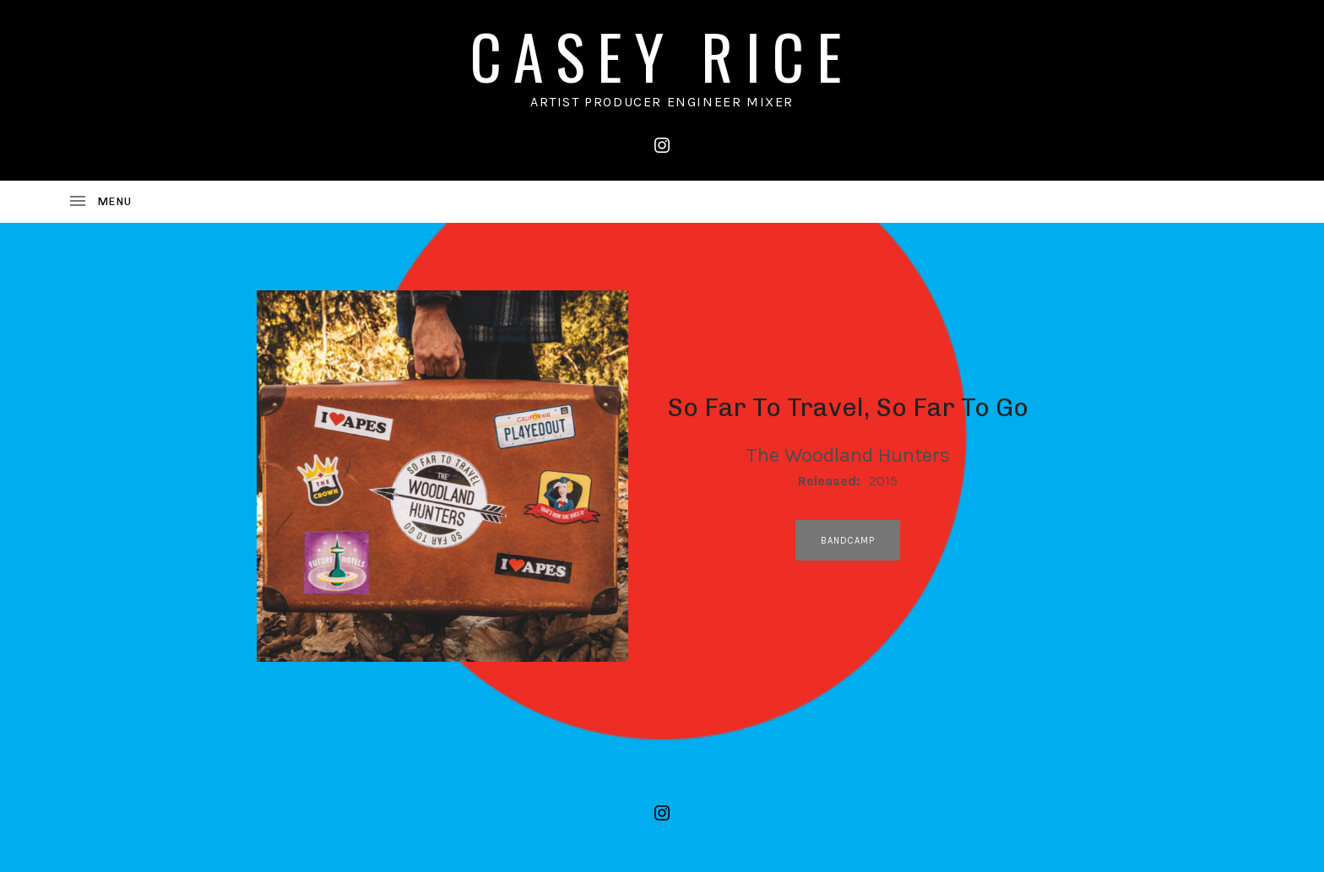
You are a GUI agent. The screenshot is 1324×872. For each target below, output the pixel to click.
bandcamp (848, 540)
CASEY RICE (662, 55)
